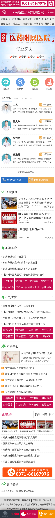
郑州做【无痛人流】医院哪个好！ (20, 305)
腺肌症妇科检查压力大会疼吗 (18, 443)
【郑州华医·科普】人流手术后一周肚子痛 (24, 323)
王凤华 (16, 121)
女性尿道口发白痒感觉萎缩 (19, 392)
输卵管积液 (34, 287)
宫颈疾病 (5, 23)
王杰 (15, 104)
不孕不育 (38, 23)
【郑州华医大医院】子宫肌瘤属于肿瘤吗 (23, 274)
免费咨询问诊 (14, 179)
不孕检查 (8, 281)
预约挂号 (47, 500)
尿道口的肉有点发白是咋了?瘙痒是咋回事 (26, 374)
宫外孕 (46, 336)
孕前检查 (21, 336)
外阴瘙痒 (8, 398)
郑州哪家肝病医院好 (25, 491)
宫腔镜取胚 (21, 330)
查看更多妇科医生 (27, 172)
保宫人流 (8, 330)
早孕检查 (8, 336)
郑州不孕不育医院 (12, 500)
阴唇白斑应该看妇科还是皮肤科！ (20, 461)
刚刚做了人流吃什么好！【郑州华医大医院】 (26, 317)
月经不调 (46, 398)
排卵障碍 (33, 281)
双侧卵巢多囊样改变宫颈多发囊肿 (20, 262)
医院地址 (37, 500)
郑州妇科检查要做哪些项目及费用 (20, 437)
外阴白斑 (49, 23)
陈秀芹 (16, 138)
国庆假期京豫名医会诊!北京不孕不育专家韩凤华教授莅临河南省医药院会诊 (35, 218)
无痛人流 (38, 19)
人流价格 (33, 330)
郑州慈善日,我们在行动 (31, 229)
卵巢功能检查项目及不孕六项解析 (20, 268)
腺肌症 (16, 23)
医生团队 (16, 19)
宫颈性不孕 (8, 287)
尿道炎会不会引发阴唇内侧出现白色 (23, 386)
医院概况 (5, 19)
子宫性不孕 (21, 287)
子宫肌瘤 (33, 398)
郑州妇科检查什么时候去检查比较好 (21, 455)
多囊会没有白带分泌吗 (14, 256)
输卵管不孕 (21, 281)
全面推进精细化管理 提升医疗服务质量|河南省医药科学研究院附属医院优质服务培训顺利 (35, 202)
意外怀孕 (46, 330)
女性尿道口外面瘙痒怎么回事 (20, 368)
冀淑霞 (16, 154)
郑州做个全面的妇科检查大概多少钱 (21, 449)
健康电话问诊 (41, 179)
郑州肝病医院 (7, 491)
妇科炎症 (49, 19)
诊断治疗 (46, 287)
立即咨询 (47, 104)
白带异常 (8, 404)
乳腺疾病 (21, 404)
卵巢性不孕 (46, 281)
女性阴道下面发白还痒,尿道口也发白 (23, 380)
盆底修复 (27, 23)
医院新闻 (27, 19)
